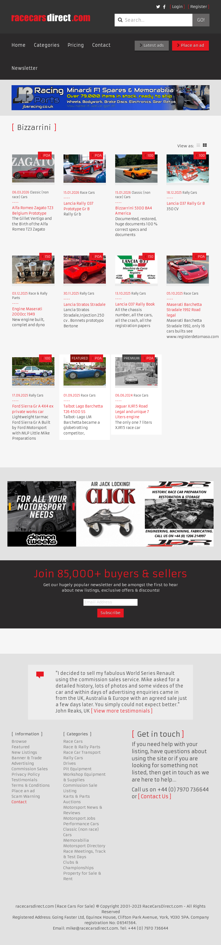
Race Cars (73, 741)
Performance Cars (81, 823)
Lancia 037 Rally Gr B (186, 203)
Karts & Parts (76, 796)
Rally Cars (73, 757)
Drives (69, 763)
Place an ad (190, 45)
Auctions (72, 801)
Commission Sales (30, 768)
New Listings (24, 752)
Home (19, 45)
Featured (20, 746)
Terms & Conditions (31, 785)
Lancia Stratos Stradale (84, 304)
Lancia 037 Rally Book (135, 304)
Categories (46, 45)
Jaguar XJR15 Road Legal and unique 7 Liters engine (132, 411)
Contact (101, 45)
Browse (19, 741)
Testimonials (24, 779)
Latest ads (152, 45)
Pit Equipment (77, 768)
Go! (201, 20)
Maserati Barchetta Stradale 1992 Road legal (184, 310)
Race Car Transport (82, 752)
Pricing (76, 45)
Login (177, 6)
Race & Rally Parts (81, 746)
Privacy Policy (26, 774)
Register (198, 6)
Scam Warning (26, 796)
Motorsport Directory (84, 845)
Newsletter (25, 68)
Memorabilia (76, 840)
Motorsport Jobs (79, 818)
